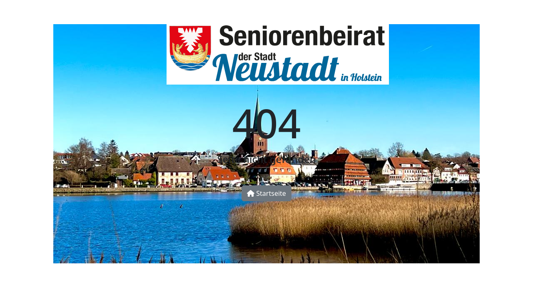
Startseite (266, 193)
